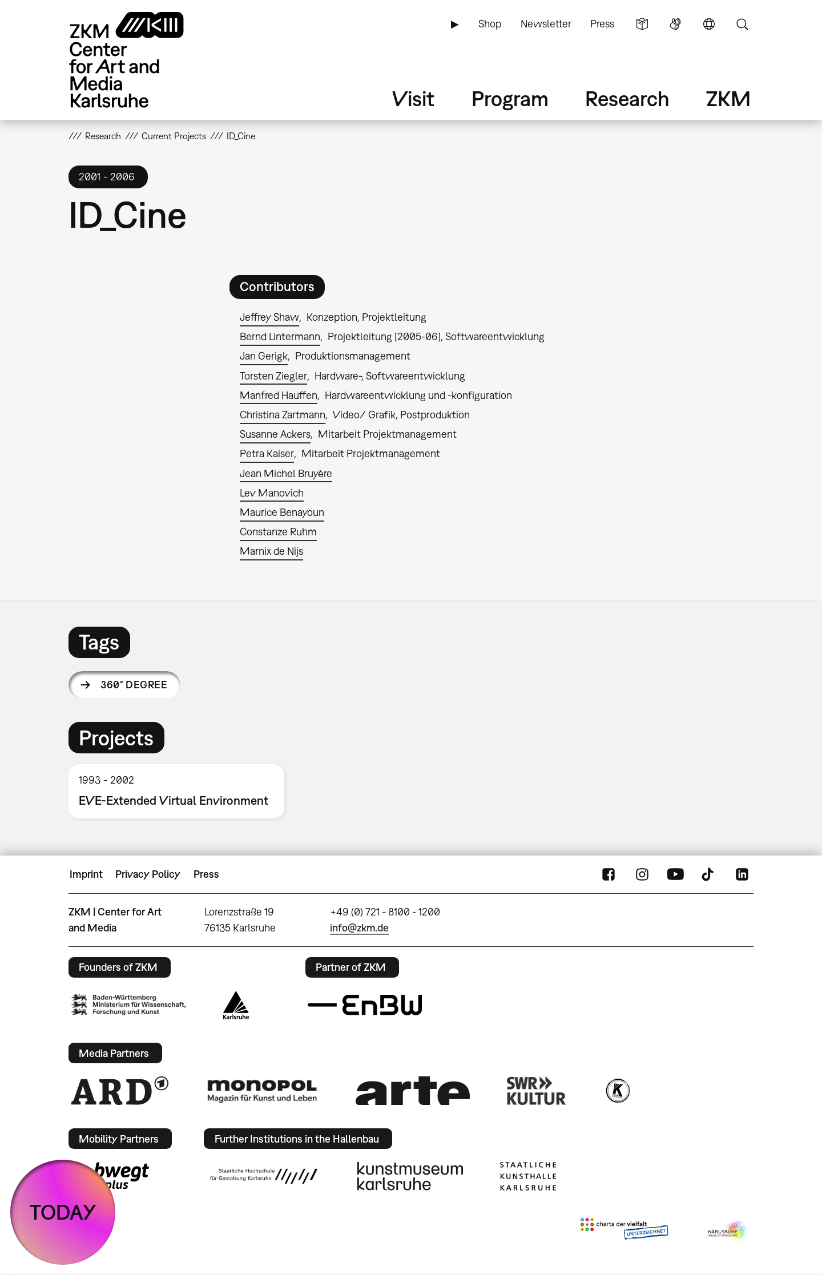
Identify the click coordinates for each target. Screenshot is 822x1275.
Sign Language (675, 24)
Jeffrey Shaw (269, 317)
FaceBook (608, 874)
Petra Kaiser (267, 453)
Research (627, 98)
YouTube (675, 874)
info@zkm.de (359, 928)
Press (602, 24)
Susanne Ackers (275, 434)
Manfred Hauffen (278, 395)
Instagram (642, 874)
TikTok (709, 874)
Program (510, 98)
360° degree (133, 685)
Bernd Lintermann (280, 336)
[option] (181, 791)
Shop (489, 24)
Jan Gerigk (264, 356)
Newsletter (546, 24)
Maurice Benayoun (282, 512)
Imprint (86, 874)
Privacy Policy (147, 874)
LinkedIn (742, 874)
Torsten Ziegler (273, 376)
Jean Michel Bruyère (286, 473)
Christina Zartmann (282, 415)
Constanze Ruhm (278, 532)
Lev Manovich (272, 493)
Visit (413, 98)
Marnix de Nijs (271, 551)
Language (709, 24)
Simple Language (642, 24)
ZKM (728, 98)
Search (742, 24)
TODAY (63, 1212)
